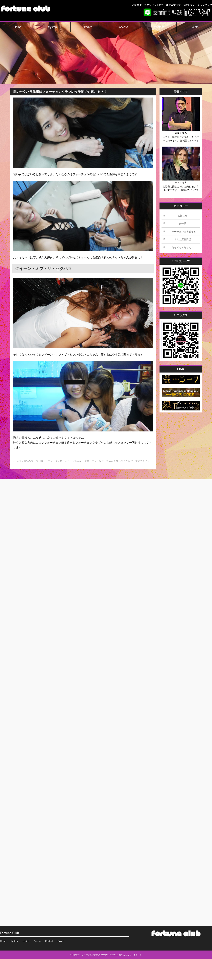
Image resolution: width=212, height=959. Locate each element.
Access (37, 941)
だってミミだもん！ (182, 247)
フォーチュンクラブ (91, 955)
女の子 (182, 223)
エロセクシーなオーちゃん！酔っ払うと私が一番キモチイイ (118, 461)
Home (3, 941)
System (14, 941)
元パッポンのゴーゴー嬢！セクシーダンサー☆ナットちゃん (47, 461)
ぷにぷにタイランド (132, 955)
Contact (49, 941)
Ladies (25, 941)
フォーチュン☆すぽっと (182, 231)
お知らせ (182, 215)
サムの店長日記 (182, 239)
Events (61, 941)
